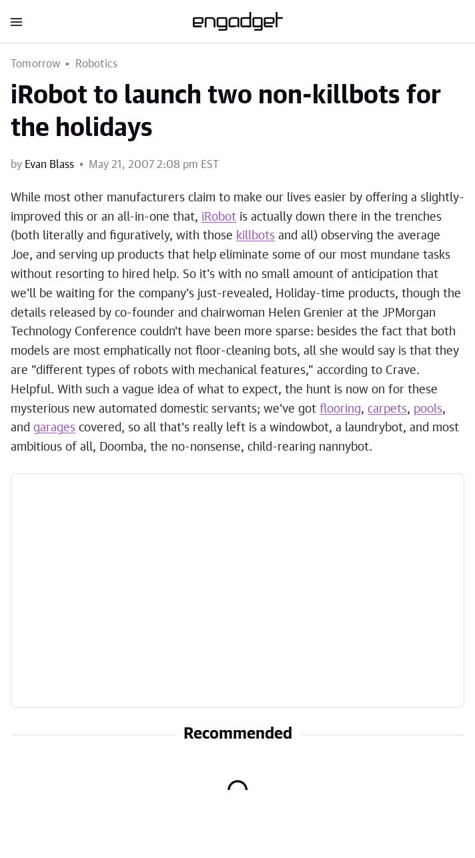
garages (54, 428)
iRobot (218, 217)
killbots (255, 236)
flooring (340, 409)
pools (428, 409)
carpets (387, 409)
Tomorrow (36, 64)
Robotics (96, 64)
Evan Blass (49, 164)
